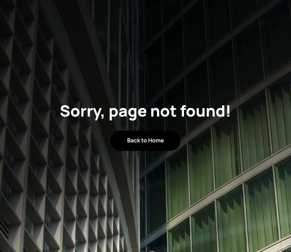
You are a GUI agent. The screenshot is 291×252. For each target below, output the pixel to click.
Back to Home (145, 140)
